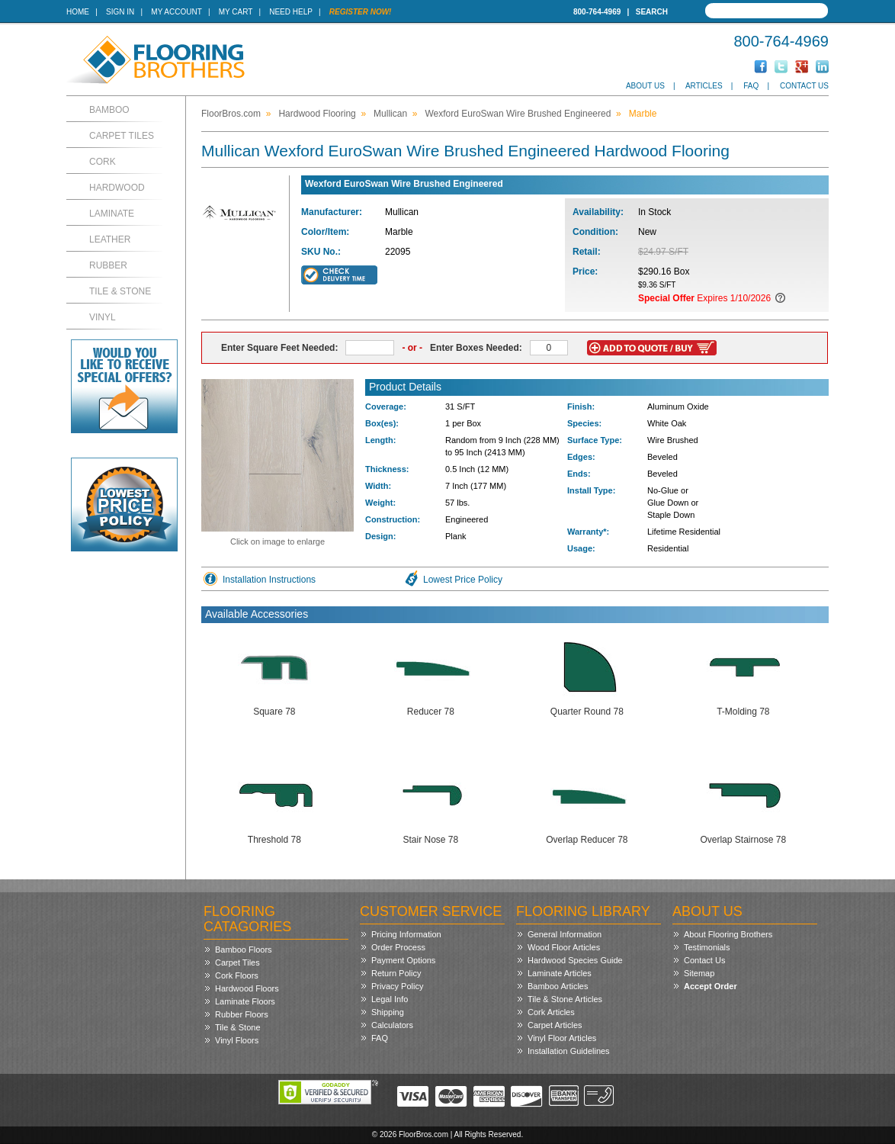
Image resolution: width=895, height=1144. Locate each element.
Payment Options (403, 960)
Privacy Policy (397, 986)
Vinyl (102, 317)
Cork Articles (551, 1012)
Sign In (120, 12)
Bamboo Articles (558, 986)
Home (77, 12)
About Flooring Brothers (728, 934)
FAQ (751, 86)
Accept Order (710, 986)
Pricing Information (406, 934)
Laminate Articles (560, 973)
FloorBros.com (231, 113)
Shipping (387, 1012)
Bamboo (109, 109)
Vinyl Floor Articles (562, 1038)
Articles (704, 86)
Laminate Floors (245, 1001)
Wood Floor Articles (564, 947)
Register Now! (360, 12)
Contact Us (804, 86)
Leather (109, 239)
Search (652, 12)
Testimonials (707, 947)
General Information (564, 934)
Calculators (392, 1025)
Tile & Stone (120, 291)
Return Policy (396, 973)
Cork (102, 161)
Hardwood (117, 187)
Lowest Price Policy (462, 579)
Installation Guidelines (569, 1051)
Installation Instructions (269, 579)
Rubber (108, 265)
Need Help (291, 12)
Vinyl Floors (236, 1040)
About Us (645, 86)
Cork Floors (236, 975)
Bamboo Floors (243, 949)
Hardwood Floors (247, 988)
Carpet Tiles (121, 135)
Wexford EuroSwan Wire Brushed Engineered (518, 113)
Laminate (111, 213)
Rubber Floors (241, 1014)
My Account (176, 12)
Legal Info (389, 999)
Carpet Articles (555, 1025)
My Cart (235, 12)
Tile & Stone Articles (565, 999)
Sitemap (699, 973)
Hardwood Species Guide (575, 960)
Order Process (398, 947)
